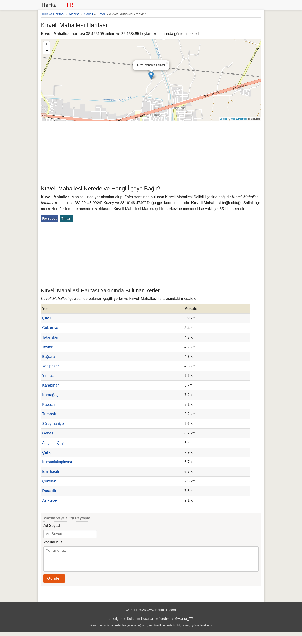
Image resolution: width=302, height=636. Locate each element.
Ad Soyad (51, 525)
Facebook (49, 218)
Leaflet (223, 119)
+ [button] (46, 44)
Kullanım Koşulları (140, 623)
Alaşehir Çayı (53, 443)
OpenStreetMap (239, 119)
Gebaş (47, 433)
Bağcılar (49, 357)
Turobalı (49, 414)
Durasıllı (49, 491)
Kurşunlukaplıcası (57, 462)
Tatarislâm (50, 337)
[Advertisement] (151, 152)
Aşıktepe (49, 500)
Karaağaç (50, 395)
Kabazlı (48, 404)
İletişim (117, 623)
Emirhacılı (50, 471)
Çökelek (49, 481)
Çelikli (47, 452)
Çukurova (50, 328)
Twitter (66, 218)
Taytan (47, 347)
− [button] (46, 51)
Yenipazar (50, 366)
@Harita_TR (183, 623)
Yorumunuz (52, 542)
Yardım (164, 623)
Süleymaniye (53, 423)
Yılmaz (48, 376)
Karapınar (50, 385)
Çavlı (46, 318)
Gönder (54, 583)
